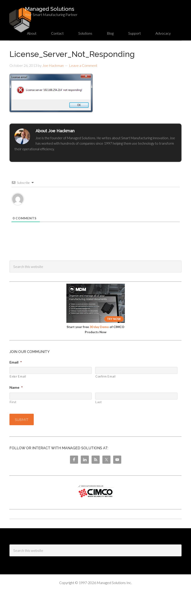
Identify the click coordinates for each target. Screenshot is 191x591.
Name (16, 387)
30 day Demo (99, 327)
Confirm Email (105, 376)
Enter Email (18, 376)
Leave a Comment (83, 65)
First (13, 402)
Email (15, 362)
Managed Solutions (49, 9)
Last (98, 402)
